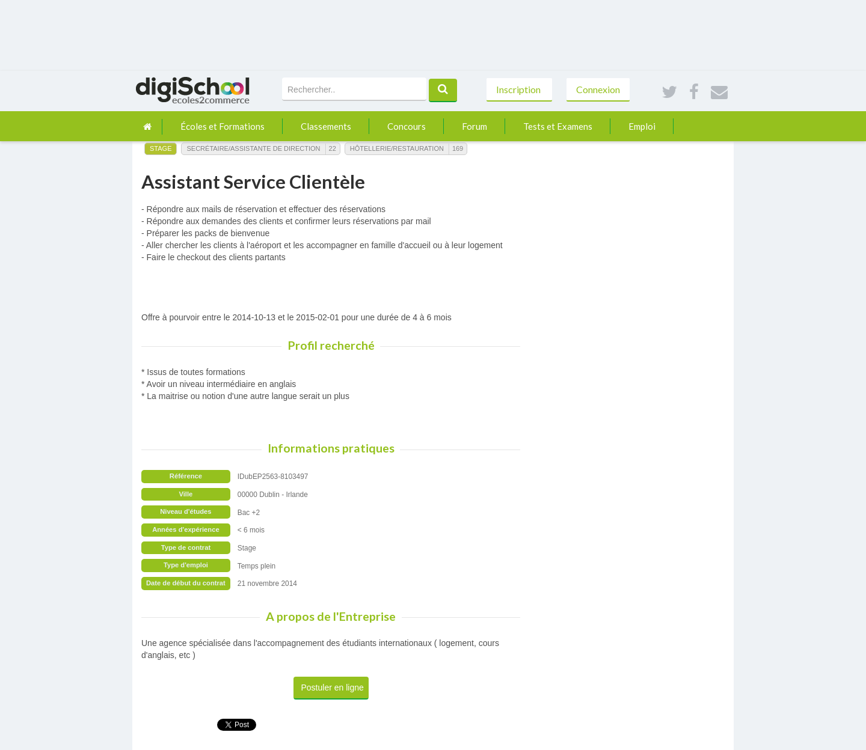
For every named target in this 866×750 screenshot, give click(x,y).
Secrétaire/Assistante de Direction (253, 148)
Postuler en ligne (332, 687)
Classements (326, 126)
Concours (406, 126)
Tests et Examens (557, 126)
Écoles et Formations (222, 126)
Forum (474, 126)
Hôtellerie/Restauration (397, 148)
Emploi (642, 126)
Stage (160, 148)
